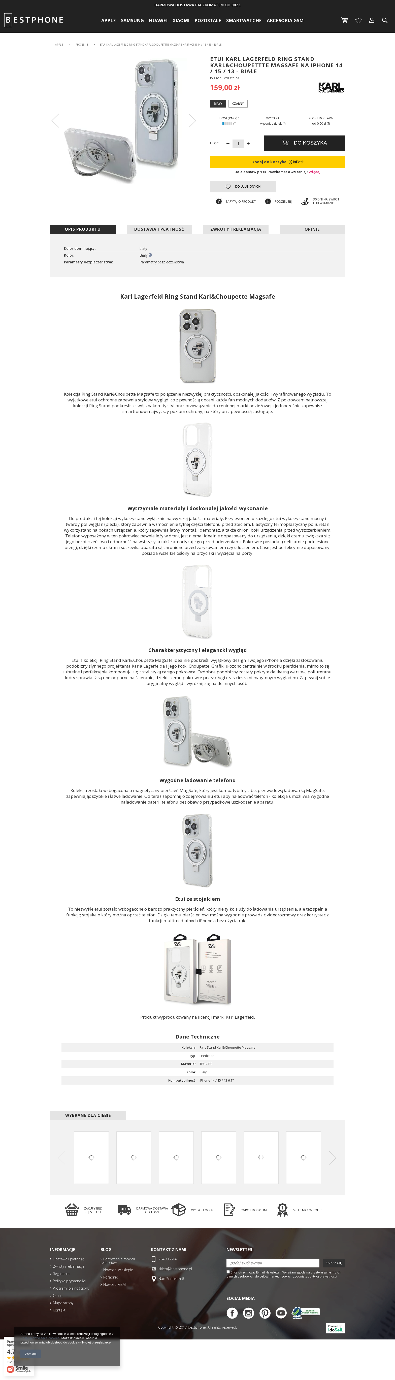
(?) (234, 123)
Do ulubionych (247, 186)
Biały (218, 103)
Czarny (238, 103)
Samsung (132, 20)
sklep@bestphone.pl (175, 1269)
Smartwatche (244, 20)
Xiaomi (181, 20)
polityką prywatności (322, 1276)
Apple (108, 20)
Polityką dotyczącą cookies (39, 1338)
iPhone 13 (81, 44)
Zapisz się (334, 1263)
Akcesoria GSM (285, 20)
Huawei (158, 20)
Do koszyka (309, 143)
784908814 (167, 1259)
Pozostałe (207, 20)
